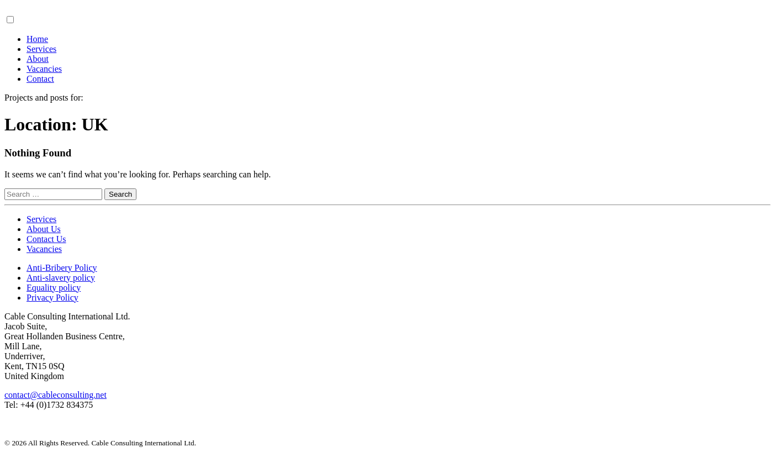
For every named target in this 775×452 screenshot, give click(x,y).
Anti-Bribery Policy (62, 267)
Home (37, 39)
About (38, 59)
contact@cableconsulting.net (55, 395)
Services (41, 49)
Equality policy (54, 287)
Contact (40, 78)
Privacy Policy (52, 297)
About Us (44, 229)
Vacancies (44, 68)
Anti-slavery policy (61, 277)
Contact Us (46, 239)
